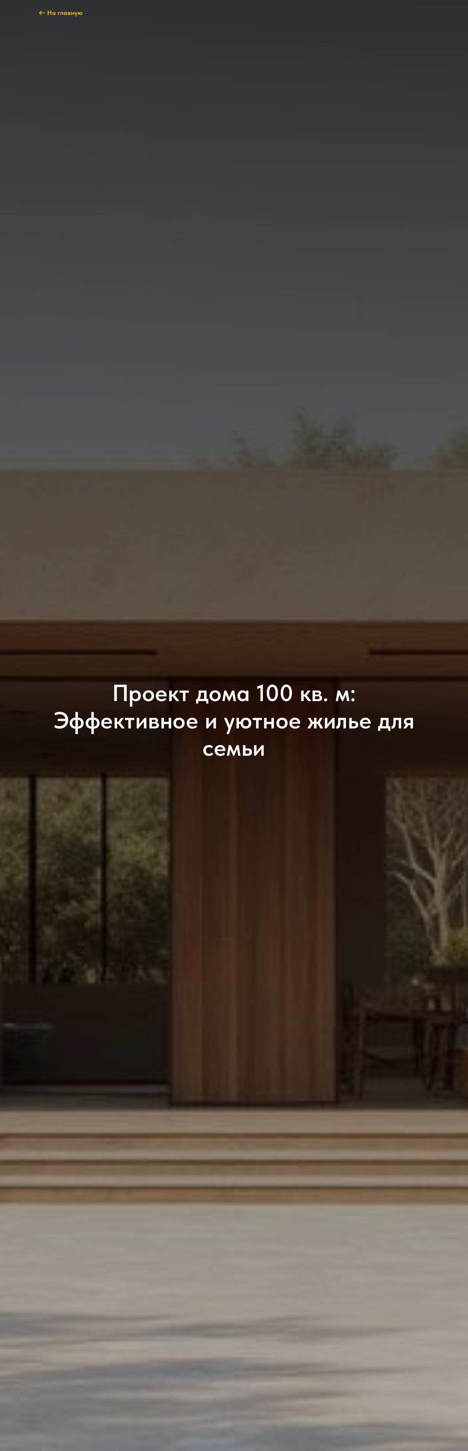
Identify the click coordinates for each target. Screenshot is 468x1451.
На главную (65, 13)
